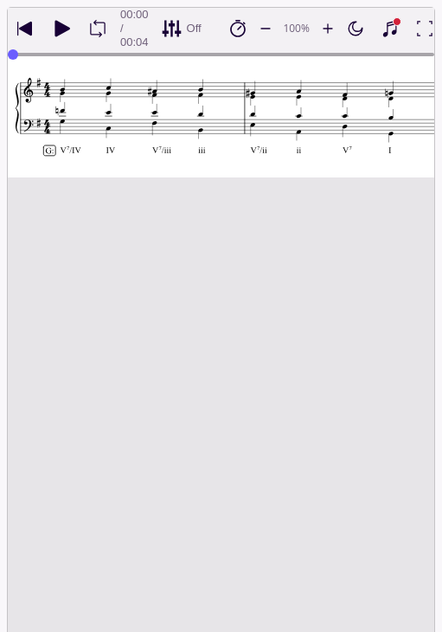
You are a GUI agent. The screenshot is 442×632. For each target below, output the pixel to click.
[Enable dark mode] (355, 28)
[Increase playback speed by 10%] (327, 28)
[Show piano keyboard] (390, 28)
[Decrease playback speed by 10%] (265, 28)
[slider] (13, 54)
